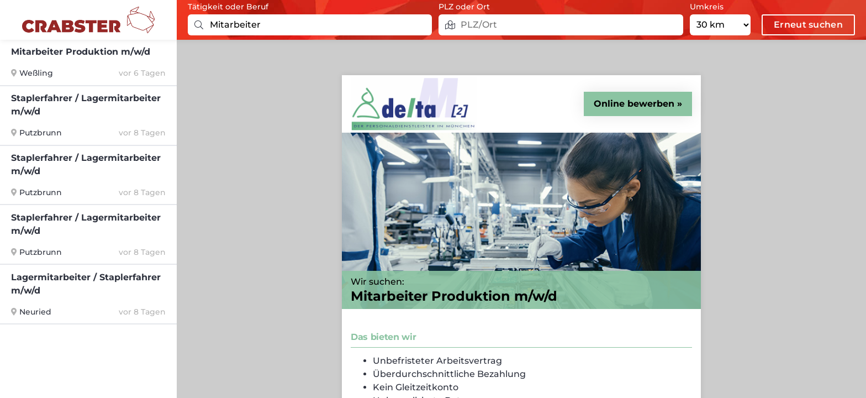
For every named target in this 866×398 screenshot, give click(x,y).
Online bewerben (634, 103)
